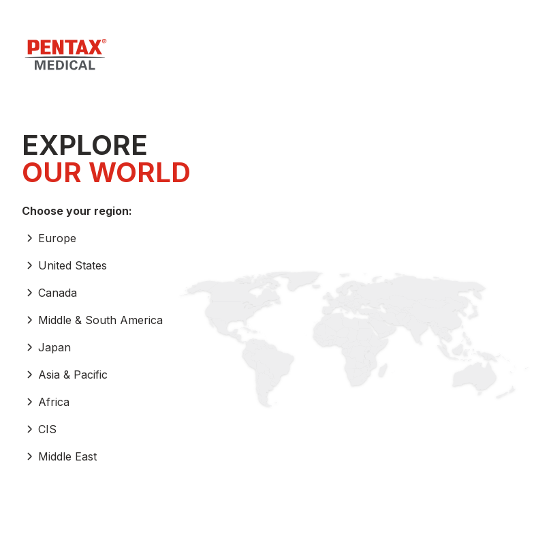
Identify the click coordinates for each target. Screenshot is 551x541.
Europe (49, 238)
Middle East (59, 456)
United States (64, 265)
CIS (39, 429)
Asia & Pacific (65, 374)
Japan (46, 347)
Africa (45, 402)
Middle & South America (92, 320)
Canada (49, 292)
